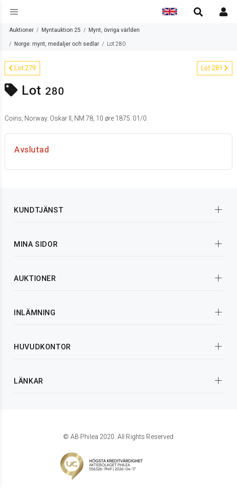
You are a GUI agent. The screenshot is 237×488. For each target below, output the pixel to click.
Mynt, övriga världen (114, 30)
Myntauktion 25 (61, 30)
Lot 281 (214, 68)
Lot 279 (22, 68)
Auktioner (21, 30)
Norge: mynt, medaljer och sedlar (56, 44)
